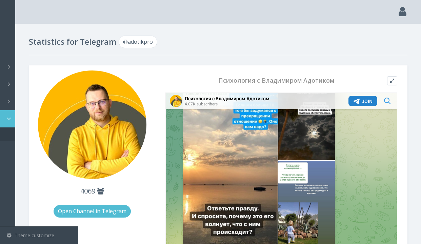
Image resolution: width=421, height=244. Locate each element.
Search (17, 49)
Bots (40, 101)
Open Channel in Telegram (144, 198)
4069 (144, 177)
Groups (40, 84)
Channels (40, 66)
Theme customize (30, 235)
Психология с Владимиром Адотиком (297, 80)
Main (16, 32)
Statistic (41, 119)
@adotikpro (29, 134)
